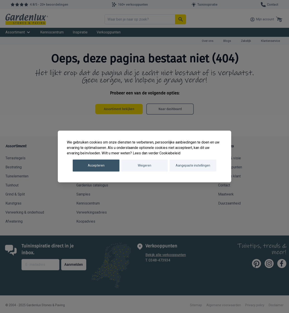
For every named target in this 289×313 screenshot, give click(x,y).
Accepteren (96, 165)
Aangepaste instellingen (193, 165)
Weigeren (144, 165)
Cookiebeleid (169, 153)
